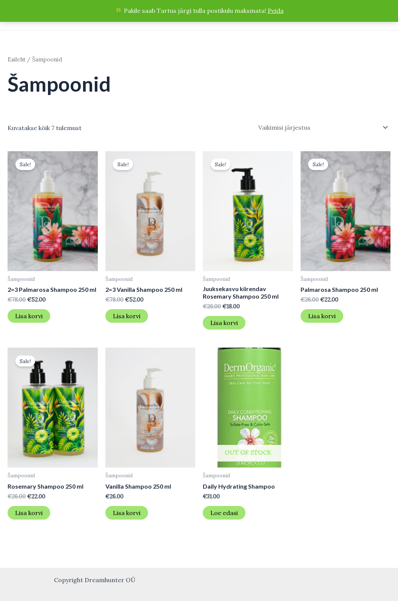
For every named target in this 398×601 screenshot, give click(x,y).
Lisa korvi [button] (29, 316)
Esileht (16, 59)
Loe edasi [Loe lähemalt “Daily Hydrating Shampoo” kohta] (224, 513)
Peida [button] (276, 10)
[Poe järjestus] (321, 127)
